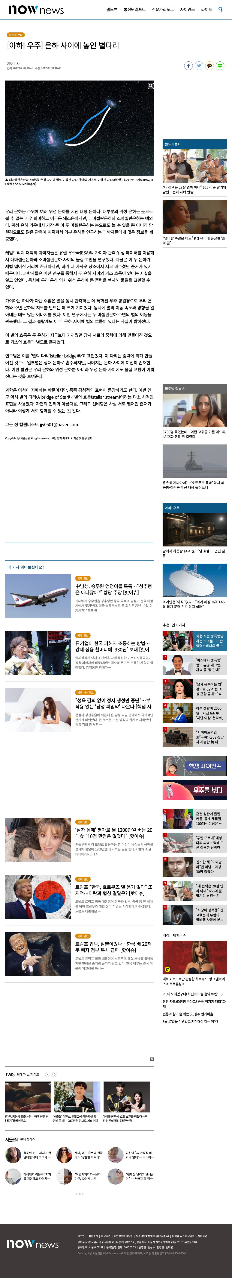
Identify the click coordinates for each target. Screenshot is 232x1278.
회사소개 (93, 1236)
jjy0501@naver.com (59, 424)
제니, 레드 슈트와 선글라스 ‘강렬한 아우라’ (89, 1155)
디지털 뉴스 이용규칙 (183, 1236)
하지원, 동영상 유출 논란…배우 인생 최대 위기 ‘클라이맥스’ (26, 1118)
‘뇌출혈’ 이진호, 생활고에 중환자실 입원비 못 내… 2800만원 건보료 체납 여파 (76, 1118)
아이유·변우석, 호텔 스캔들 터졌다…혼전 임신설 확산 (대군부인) (125, 1118)
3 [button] (83, 1194)
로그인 (81, 1236)
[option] (27, 1103)
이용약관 (106, 1236)
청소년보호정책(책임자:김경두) (152, 1236)
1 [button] (77, 1194)
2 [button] (80, 1194)
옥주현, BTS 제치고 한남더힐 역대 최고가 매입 (37, 1157)
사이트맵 (202, 1236)
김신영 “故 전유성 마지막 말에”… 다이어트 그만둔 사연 (140, 1157)
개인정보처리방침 (123, 1236)
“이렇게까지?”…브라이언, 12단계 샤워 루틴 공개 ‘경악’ (87, 1178)
